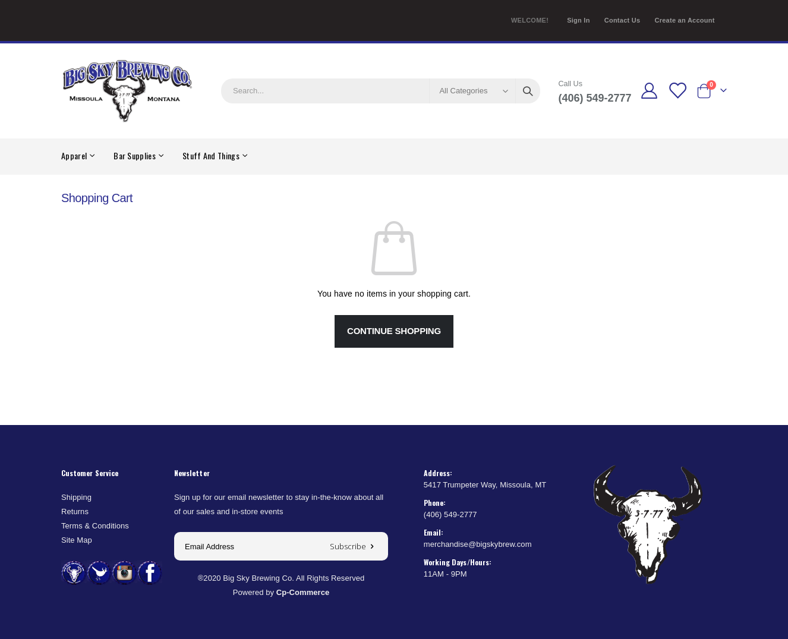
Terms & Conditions (95, 525)
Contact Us (622, 20)
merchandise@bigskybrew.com (478, 544)
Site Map (76, 540)
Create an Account (684, 20)
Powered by (281, 592)
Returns (75, 511)
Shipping (76, 497)
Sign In (578, 20)
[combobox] (380, 90)
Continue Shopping (394, 331)
